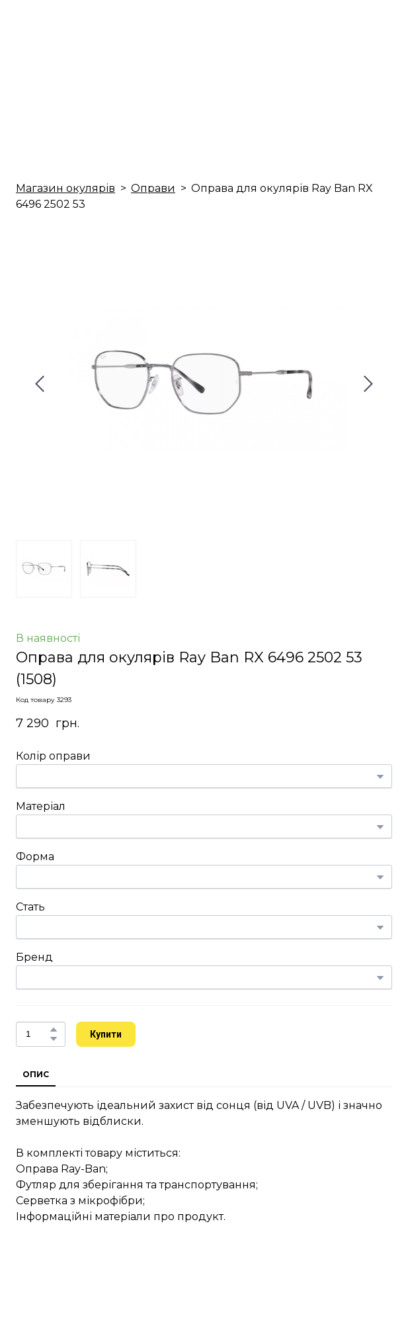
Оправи (153, 188)
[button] (53, 1030)
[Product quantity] (37, 1034)
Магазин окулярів (65, 188)
